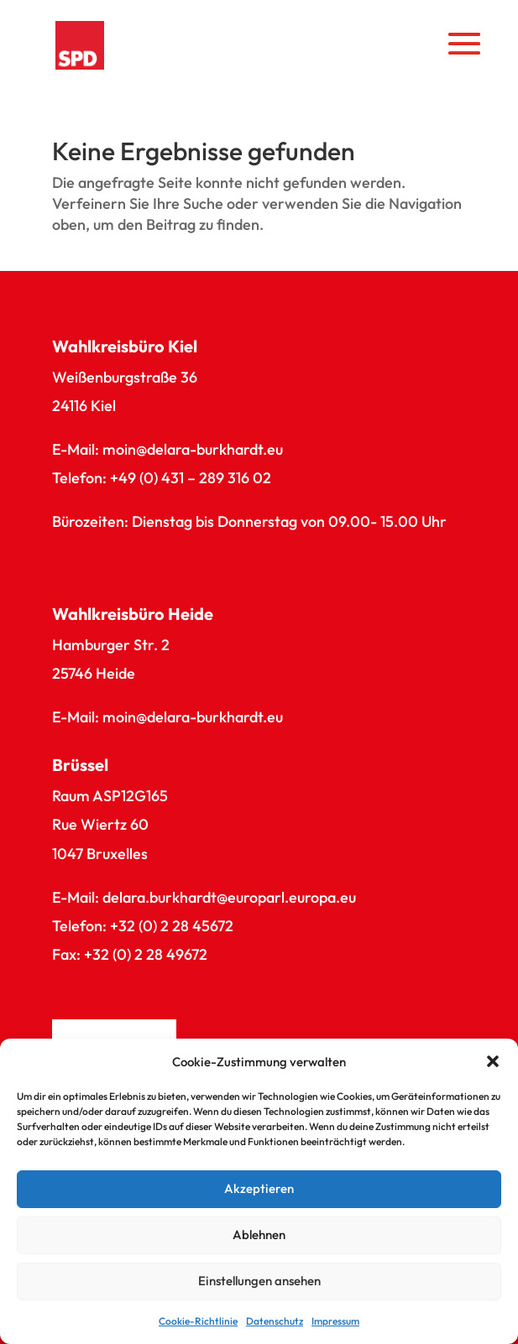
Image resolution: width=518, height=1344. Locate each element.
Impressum (335, 1321)
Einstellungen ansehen (259, 1281)
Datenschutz (274, 1321)
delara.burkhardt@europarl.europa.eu (229, 897)
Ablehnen (259, 1234)
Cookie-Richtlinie (198, 1321)
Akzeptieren (259, 1188)
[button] (492, 1061)
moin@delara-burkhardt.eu (192, 449)
